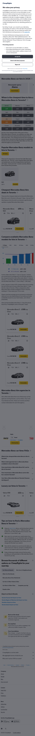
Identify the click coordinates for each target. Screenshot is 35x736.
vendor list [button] (27, 32)
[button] (17, 56)
